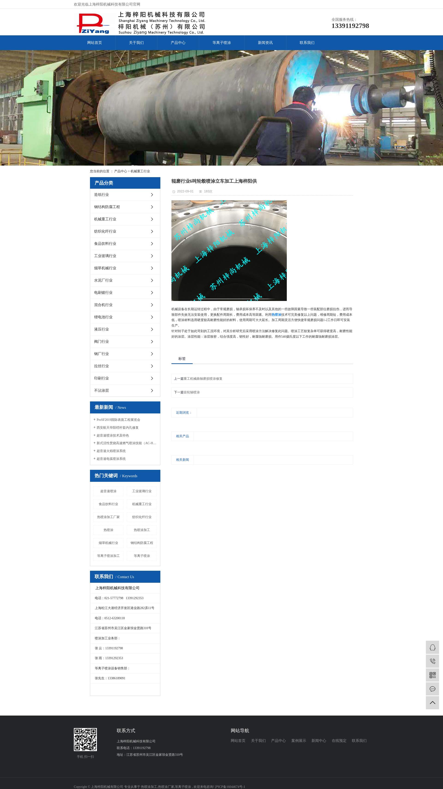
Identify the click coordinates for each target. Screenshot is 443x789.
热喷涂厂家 (166, 787)
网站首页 (94, 43)
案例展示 (298, 741)
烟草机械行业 (105, 268)
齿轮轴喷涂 (192, 392)
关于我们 (136, 43)
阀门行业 (101, 341)
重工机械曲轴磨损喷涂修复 (203, 378)
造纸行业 (101, 195)
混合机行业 (103, 305)
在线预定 (339, 741)
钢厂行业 (101, 354)
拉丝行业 (101, 366)
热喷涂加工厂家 (108, 517)
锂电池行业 (103, 317)
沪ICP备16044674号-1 (230, 787)
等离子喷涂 (222, 43)
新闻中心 (318, 741)
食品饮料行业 (105, 244)
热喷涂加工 (142, 530)
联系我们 (307, 43)
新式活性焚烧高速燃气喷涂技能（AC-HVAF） (127, 443)
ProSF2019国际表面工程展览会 (118, 420)
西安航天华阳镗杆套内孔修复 (118, 427)
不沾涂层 (101, 390)
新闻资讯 (265, 43)
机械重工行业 (140, 171)
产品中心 (178, 43)
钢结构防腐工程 (107, 207)
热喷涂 (108, 530)
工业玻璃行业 (105, 256)
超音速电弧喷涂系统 (111, 459)
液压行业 (101, 329)
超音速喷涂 (108, 491)
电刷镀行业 (103, 292)
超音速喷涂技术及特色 (113, 435)
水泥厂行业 (103, 280)
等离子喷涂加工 (108, 556)
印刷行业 (101, 378)
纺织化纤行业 (105, 231)
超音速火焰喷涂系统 (111, 451)
